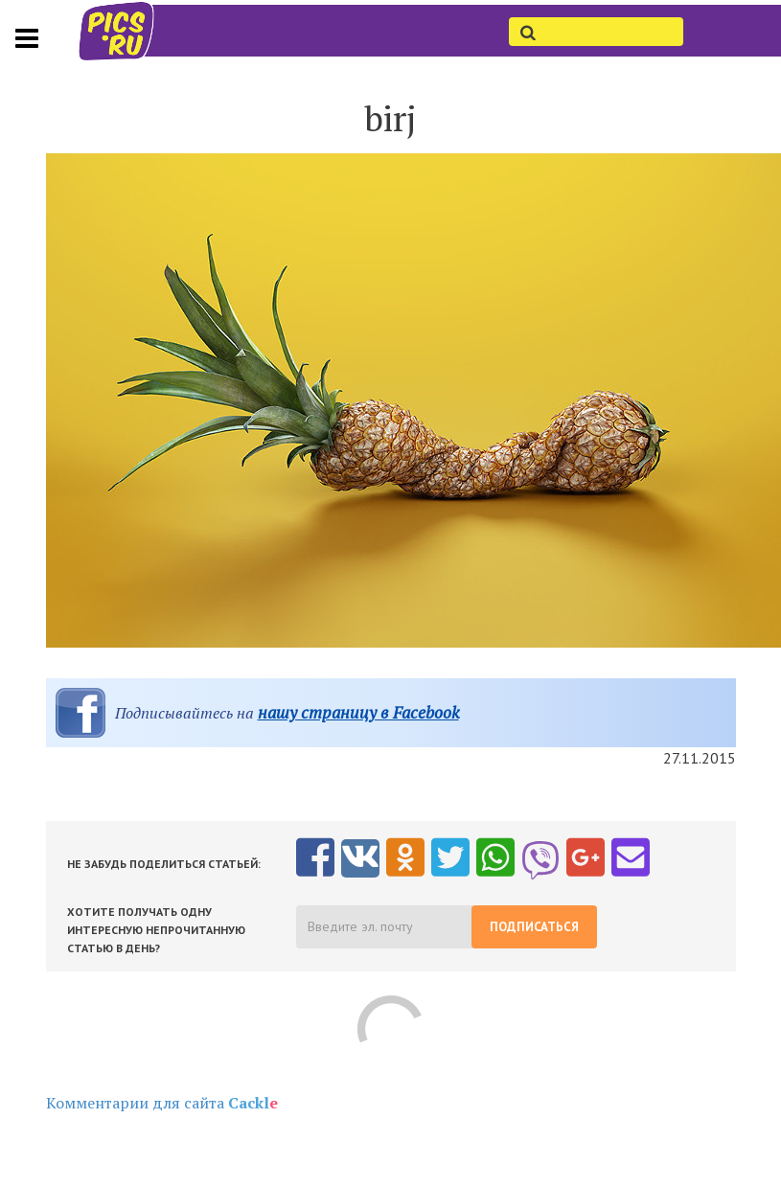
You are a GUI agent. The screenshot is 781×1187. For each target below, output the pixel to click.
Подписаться (534, 927)
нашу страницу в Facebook (358, 712)
